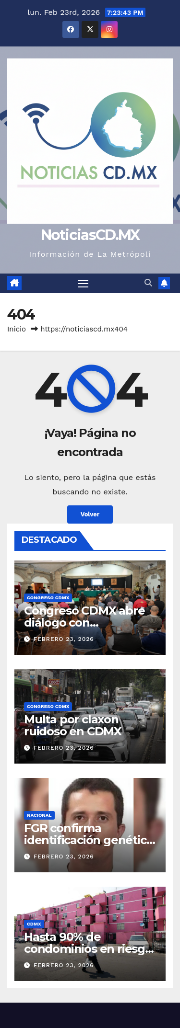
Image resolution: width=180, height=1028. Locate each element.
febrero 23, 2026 (64, 639)
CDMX (34, 923)
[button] (148, 282)
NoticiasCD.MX (90, 235)
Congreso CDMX (48, 597)
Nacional (39, 815)
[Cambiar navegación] (83, 283)
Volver (90, 514)
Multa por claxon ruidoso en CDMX (72, 725)
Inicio (16, 329)
